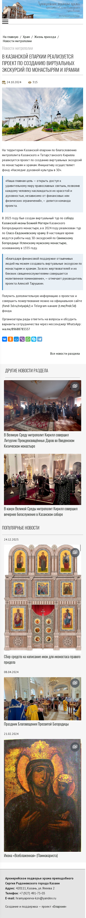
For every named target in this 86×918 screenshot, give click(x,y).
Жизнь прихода (45, 37)
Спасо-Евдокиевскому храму (26, 233)
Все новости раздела (65, 354)
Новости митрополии (17, 41)
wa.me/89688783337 (16, 329)
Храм (26, 37)
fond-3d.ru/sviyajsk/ (16, 306)
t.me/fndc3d (67, 306)
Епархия (59, 906)
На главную (10, 37)
